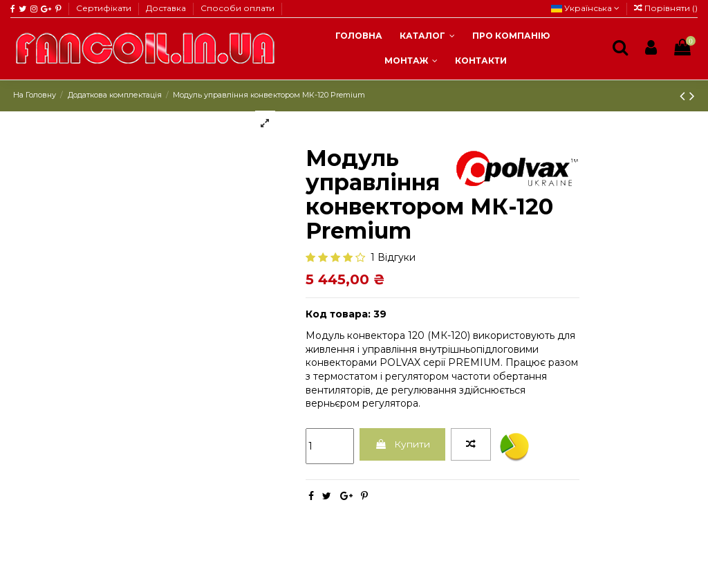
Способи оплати (237, 8)
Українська (585, 8)
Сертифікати (104, 8)
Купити (403, 444)
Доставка (167, 8)
